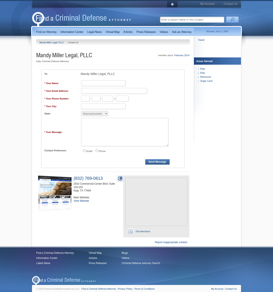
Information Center (46, 258)
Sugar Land (206, 81)
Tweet (201, 40)
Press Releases (98, 263)
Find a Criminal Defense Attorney (55, 252)
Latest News (43, 263)
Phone (102, 151)
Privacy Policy (125, 289)
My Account (207, 3)
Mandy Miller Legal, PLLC (51, 42)
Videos (125, 258)
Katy (202, 68)
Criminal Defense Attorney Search (141, 263)
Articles (93, 258)
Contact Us (230, 3)
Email (89, 151)
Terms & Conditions (144, 289)
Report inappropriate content (171, 242)
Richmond (205, 77)
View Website (81, 200)
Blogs (125, 252)
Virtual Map (95, 252)
